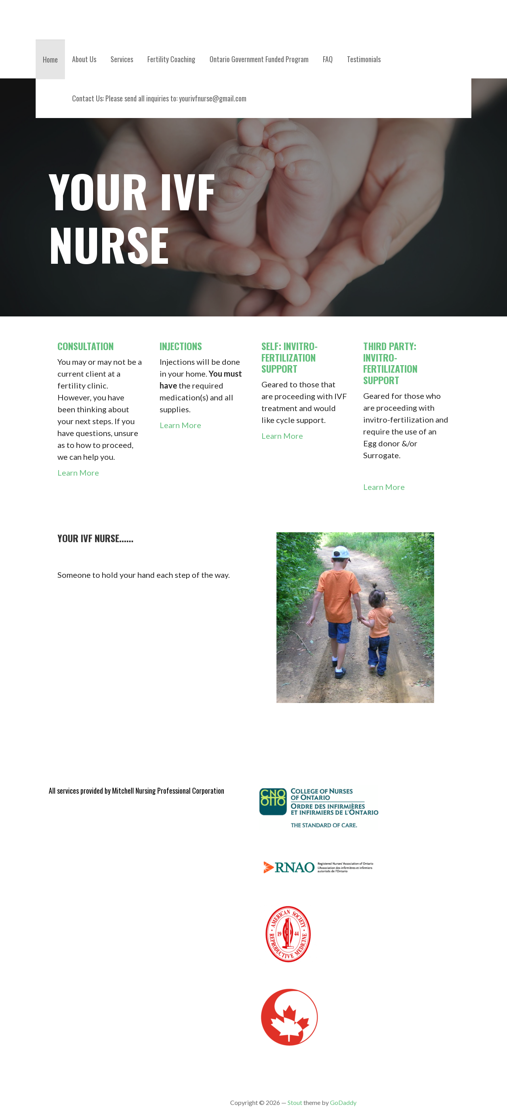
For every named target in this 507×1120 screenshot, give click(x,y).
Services (122, 59)
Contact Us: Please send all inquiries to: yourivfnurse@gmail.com (159, 98)
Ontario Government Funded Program (259, 59)
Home (50, 59)
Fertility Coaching (171, 59)
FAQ (328, 59)
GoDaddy (343, 1102)
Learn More (78, 472)
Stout (295, 1102)
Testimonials (364, 59)
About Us (84, 59)
